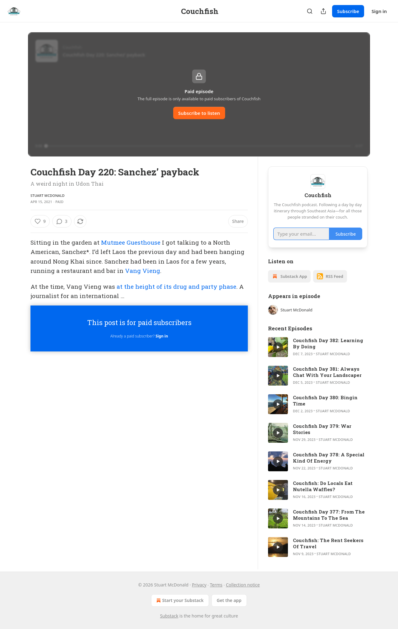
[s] (278, 347)
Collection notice (243, 585)
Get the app (229, 600)
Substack (169, 616)
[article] (318, 347)
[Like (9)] (40, 221)
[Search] (309, 11)
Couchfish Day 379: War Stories (322, 429)
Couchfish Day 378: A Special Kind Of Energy (328, 457)
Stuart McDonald (47, 195)
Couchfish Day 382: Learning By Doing (328, 343)
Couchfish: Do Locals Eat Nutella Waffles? (323, 486)
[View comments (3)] (62, 221)
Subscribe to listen (199, 113)
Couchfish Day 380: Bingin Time (325, 400)
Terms (216, 585)
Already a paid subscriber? (139, 336)
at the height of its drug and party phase (176, 286)
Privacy (199, 585)
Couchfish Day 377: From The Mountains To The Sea (329, 515)
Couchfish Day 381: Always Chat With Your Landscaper (327, 372)
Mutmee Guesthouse (130, 242)
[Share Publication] (323, 11)
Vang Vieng (142, 270)
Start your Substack (179, 600)
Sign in (379, 11)
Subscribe (348, 11)
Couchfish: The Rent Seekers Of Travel (328, 543)
